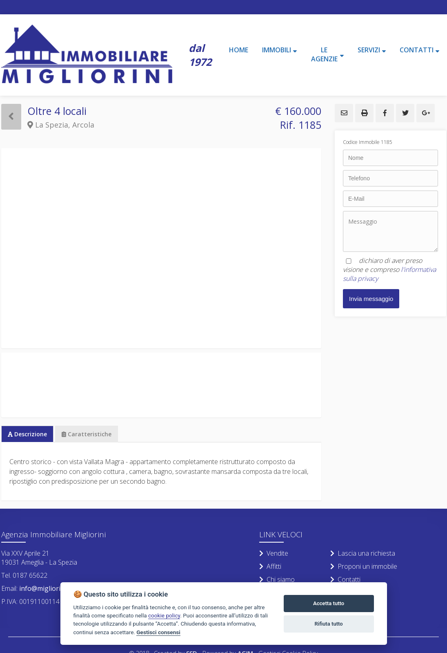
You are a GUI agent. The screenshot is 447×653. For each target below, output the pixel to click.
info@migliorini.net (48, 588)
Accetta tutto (328, 603)
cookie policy (164, 615)
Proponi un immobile (363, 566)
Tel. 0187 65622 (24, 575)
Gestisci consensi (158, 632)
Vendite (273, 553)
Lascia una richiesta (362, 553)
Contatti (345, 579)
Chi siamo (277, 579)
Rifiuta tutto (328, 624)
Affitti (270, 566)
